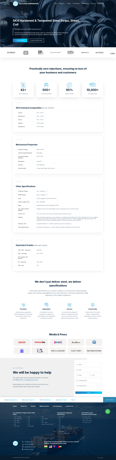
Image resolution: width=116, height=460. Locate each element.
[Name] (88, 364)
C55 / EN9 (16, 426)
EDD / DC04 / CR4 (87, 420)
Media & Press (85, 3)
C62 (29, 418)
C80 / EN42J (31, 426)
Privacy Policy (100, 457)
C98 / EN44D (45, 418)
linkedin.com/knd (29, 449)
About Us (93, 3)
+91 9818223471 (18, 380)
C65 (29, 420)
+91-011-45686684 (29, 444)
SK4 (42, 420)
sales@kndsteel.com (31, 380)
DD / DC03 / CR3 (87, 418)
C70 (29, 422)
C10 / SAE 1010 (17, 417)
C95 (43, 417)
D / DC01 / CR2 (86, 417)
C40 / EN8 (16, 420)
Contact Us (100, 3)
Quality (69, 3)
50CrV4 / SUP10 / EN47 (47, 424)
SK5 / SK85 (44, 422)
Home (55, 3)
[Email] (88, 370)
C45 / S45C (17, 422)
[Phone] (81, 375)
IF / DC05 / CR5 (86, 422)
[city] (95, 375)
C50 (15, 424)
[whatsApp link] (107, 411)
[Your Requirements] (88, 389)
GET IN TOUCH (20, 40)
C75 (29, 424)
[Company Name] (88, 380)
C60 (29, 417)
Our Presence (76, 3)
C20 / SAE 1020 (18, 418)
